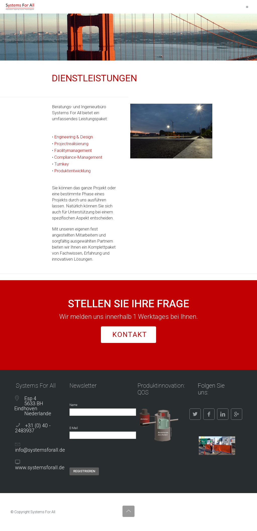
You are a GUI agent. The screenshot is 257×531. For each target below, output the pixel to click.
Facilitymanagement (73, 150)
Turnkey (61, 163)
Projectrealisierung (71, 143)
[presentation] (108, 457)
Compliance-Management (78, 157)
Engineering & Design (73, 136)
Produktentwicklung (72, 170)
